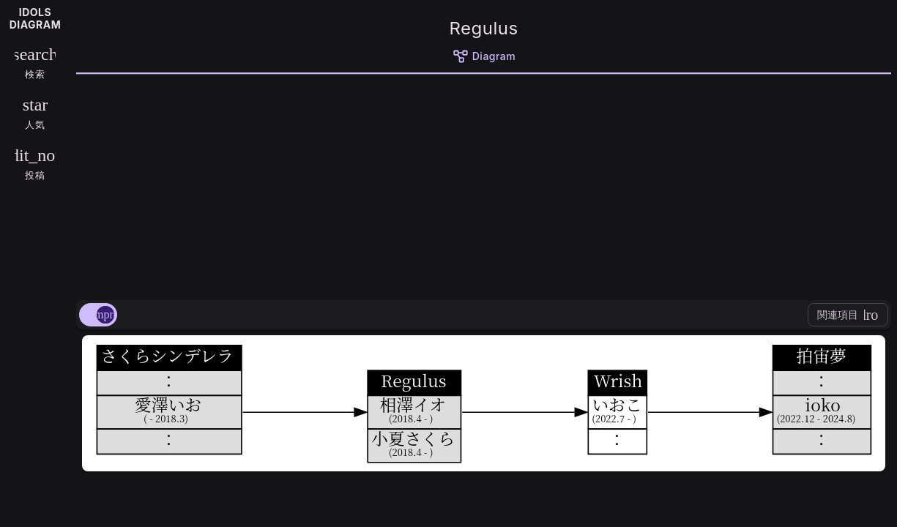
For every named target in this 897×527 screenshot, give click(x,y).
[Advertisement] (483, 184)
